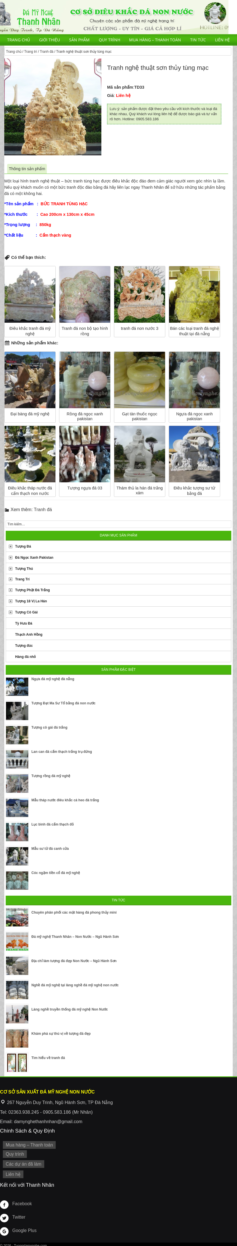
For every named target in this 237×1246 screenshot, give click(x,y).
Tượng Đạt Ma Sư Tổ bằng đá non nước (63, 703)
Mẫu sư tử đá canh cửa (50, 849)
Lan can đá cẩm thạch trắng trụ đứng (61, 752)
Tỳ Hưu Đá (23, 623)
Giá (110, 95)
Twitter (18, 1214)
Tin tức (198, 39)
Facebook (21, 1200)
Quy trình (109, 39)
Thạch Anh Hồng (29, 635)
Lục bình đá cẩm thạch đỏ (52, 824)
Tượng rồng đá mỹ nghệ (50, 776)
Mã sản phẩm (120, 87)
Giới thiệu (49, 39)
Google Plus (23, 1227)
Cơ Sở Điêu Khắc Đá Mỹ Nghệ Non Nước (114, 17)
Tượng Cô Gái (26, 612)
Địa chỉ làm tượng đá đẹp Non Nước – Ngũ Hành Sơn (74, 961)
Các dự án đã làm (22, 1162)
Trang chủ (18, 39)
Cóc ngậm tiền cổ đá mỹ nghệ (55, 873)
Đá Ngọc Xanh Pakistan (34, 558)
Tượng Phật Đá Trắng (32, 590)
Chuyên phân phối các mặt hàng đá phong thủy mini (74, 912)
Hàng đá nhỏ (25, 657)
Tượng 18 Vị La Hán (31, 601)
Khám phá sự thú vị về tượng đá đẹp (61, 1034)
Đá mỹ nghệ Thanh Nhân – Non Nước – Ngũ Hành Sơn (75, 937)
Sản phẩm (79, 39)
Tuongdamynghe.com (30, 1243)
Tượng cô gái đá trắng (49, 727)
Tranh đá (46, 52)
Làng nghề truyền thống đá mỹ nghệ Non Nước (69, 1009)
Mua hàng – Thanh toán (155, 39)
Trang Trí (22, 579)
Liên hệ (222, 39)
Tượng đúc (24, 646)
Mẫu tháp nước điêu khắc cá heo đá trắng (65, 800)
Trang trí (30, 52)
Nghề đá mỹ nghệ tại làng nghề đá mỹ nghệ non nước (74, 985)
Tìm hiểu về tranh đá (48, 1058)
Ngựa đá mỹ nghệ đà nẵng (52, 679)
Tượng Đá (23, 546)
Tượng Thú (24, 569)
